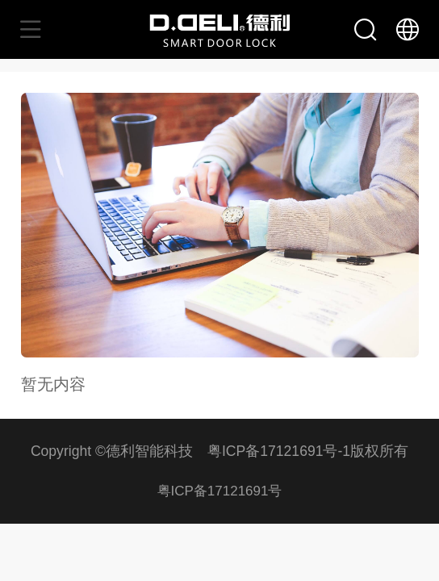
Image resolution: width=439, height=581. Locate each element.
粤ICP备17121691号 (219, 491)
